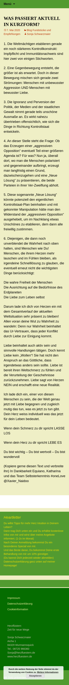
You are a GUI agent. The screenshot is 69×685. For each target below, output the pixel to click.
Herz (59, 502)
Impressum (13, 598)
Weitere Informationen (48, 672)
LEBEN (12, 502)
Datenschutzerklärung (19, 603)
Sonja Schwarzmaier (38, 34)
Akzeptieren (35, 676)
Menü (7, 3)
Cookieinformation (17, 609)
